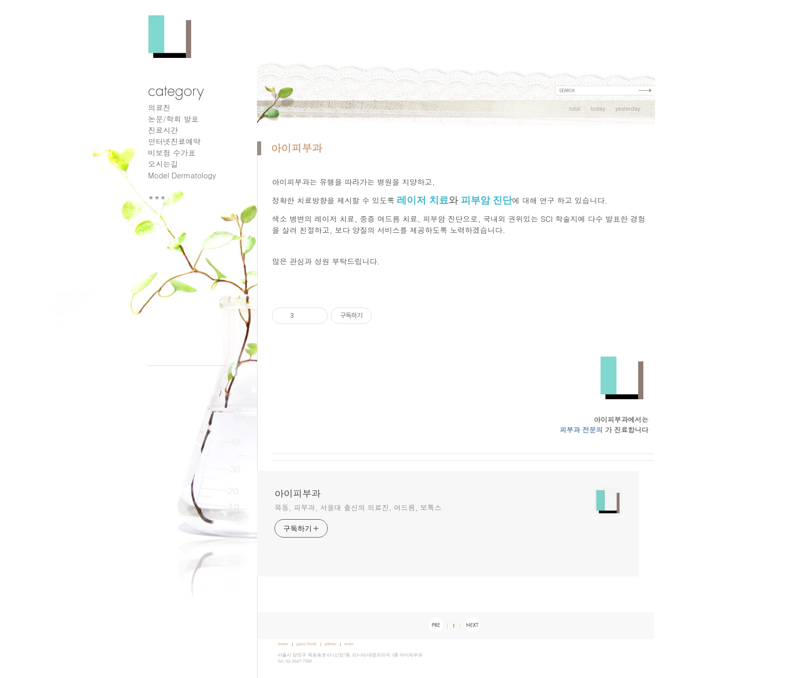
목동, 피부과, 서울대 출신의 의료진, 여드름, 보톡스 (357, 507)
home (283, 643)
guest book (306, 643)
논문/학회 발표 (173, 118)
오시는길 (163, 163)
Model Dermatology (182, 175)
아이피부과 (296, 147)
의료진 (159, 107)
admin (330, 643)
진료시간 (163, 130)
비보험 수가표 (172, 152)
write (349, 643)
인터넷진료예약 (174, 141)
